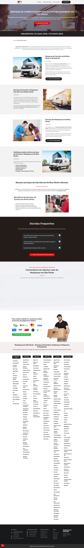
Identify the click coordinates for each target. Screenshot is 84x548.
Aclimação (15, 360)
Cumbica (66, 381)
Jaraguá (25, 398)
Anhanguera (16, 362)
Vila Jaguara (26, 445)
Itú (64, 410)
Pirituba (25, 416)
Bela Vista (15, 368)
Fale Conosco (56, 2)
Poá (65, 434)
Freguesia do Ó (36, 369)
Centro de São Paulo (16, 356)
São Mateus (46, 414)
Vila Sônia (56, 518)
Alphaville (25, 361)
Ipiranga (56, 420)
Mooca (45, 402)
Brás (14, 373)
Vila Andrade (57, 491)
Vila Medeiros (36, 412)
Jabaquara (56, 428)
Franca (65, 391)
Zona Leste (47, 356)
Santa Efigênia (16, 398)
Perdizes (25, 412)
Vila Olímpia (56, 512)
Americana (66, 364)
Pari (14, 392)
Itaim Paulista (46, 386)
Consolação (16, 381)
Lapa (24, 400)
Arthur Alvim (46, 361)
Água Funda (57, 359)
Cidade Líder (46, 368)
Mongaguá (66, 426)
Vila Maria (35, 410)
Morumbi (56, 467)
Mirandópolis (57, 462)
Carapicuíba (26, 378)
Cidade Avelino (57, 398)
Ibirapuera (56, 416)
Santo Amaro (57, 487)
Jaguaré (25, 393)
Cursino (56, 405)
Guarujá (66, 397)
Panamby (56, 469)
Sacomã (56, 480)
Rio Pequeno (26, 430)
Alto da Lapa (26, 364)
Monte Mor (66, 428)
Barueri (25, 374)
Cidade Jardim (57, 403)
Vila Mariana (57, 504)
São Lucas (45, 412)
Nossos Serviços (47, 2)
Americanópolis (47, 359)
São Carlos (66, 457)
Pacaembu (15, 389)
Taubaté (66, 476)
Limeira (66, 417)
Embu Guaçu (67, 385)
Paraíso (55, 471)
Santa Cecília (16, 396)
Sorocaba (66, 472)
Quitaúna (25, 424)
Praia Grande (67, 437)
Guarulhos (66, 399)
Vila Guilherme (36, 408)
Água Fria (35, 359)
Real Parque (57, 478)
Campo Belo (56, 371)
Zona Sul (57, 356)
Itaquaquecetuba (68, 408)
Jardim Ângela (57, 434)
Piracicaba (66, 432)
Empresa (39, 2)
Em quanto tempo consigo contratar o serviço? (35, 247)
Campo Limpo (57, 375)
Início (14, 40)
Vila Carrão (46, 425)
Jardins (15, 385)
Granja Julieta (57, 409)
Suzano (66, 474)
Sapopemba (46, 420)
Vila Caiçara (67, 482)
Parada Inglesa (36, 393)
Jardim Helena (46, 397)
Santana (35, 397)
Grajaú (55, 407)
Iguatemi (45, 383)
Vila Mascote (57, 507)
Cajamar (66, 376)
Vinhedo (66, 485)
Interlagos (56, 418)
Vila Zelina (45, 438)
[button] (42, 236)
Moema (55, 465)
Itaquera (45, 388)
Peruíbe (66, 430)
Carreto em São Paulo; (21, 165)
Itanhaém (66, 406)
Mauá (65, 421)
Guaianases (46, 381)
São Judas (56, 482)
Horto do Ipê (57, 414)
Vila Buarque (16, 403)
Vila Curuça (46, 427)
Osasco (25, 402)
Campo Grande (57, 373)
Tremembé (35, 403)
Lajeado (45, 400)
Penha (45, 408)
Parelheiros (56, 473)
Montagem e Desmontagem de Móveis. (25, 170)
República (15, 394)
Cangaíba (45, 366)
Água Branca (26, 359)
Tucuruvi (35, 406)
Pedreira (56, 476)
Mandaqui (35, 391)
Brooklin (56, 369)
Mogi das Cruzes (68, 423)
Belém (44, 364)
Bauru (65, 370)
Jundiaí (66, 415)
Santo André (67, 445)
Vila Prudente (46, 436)
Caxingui (25, 381)
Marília (65, 419)
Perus (34, 395)
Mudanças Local (62, 190)
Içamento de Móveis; (21, 167)
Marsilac (56, 458)
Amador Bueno (26, 369)
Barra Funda (26, 372)
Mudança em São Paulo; (21, 166)
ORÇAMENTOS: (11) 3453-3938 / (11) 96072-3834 (42, 34)
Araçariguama (67, 366)
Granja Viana (26, 389)
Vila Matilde (46, 434)
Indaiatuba (66, 403)
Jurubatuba (57, 456)
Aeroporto (66, 361)
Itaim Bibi (56, 423)
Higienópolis (16, 383)
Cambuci (15, 375)
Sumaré (25, 436)
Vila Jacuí (45, 431)
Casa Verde (36, 367)
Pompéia (25, 418)
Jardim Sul (56, 453)
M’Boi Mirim (56, 460)
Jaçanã (35, 378)
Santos (65, 447)
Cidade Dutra (57, 400)
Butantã (25, 376)
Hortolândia (67, 401)
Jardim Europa (57, 437)
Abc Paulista (67, 359)
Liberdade (15, 387)
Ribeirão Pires (67, 443)
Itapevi (24, 391)
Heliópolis (56, 411)
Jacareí (66, 412)
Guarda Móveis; (19, 169)
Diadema (66, 383)
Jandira (25, 395)
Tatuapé (45, 423)
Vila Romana (26, 454)
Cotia (24, 383)
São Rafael (56, 485)
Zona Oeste (26, 356)
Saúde (55, 489)
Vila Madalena (26, 451)
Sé (13, 401)
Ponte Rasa (46, 410)
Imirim (34, 375)
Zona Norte (37, 356)
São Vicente (67, 466)
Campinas (66, 378)
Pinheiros (25, 414)
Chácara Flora (57, 385)
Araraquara (67, 368)
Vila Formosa (46, 429)
